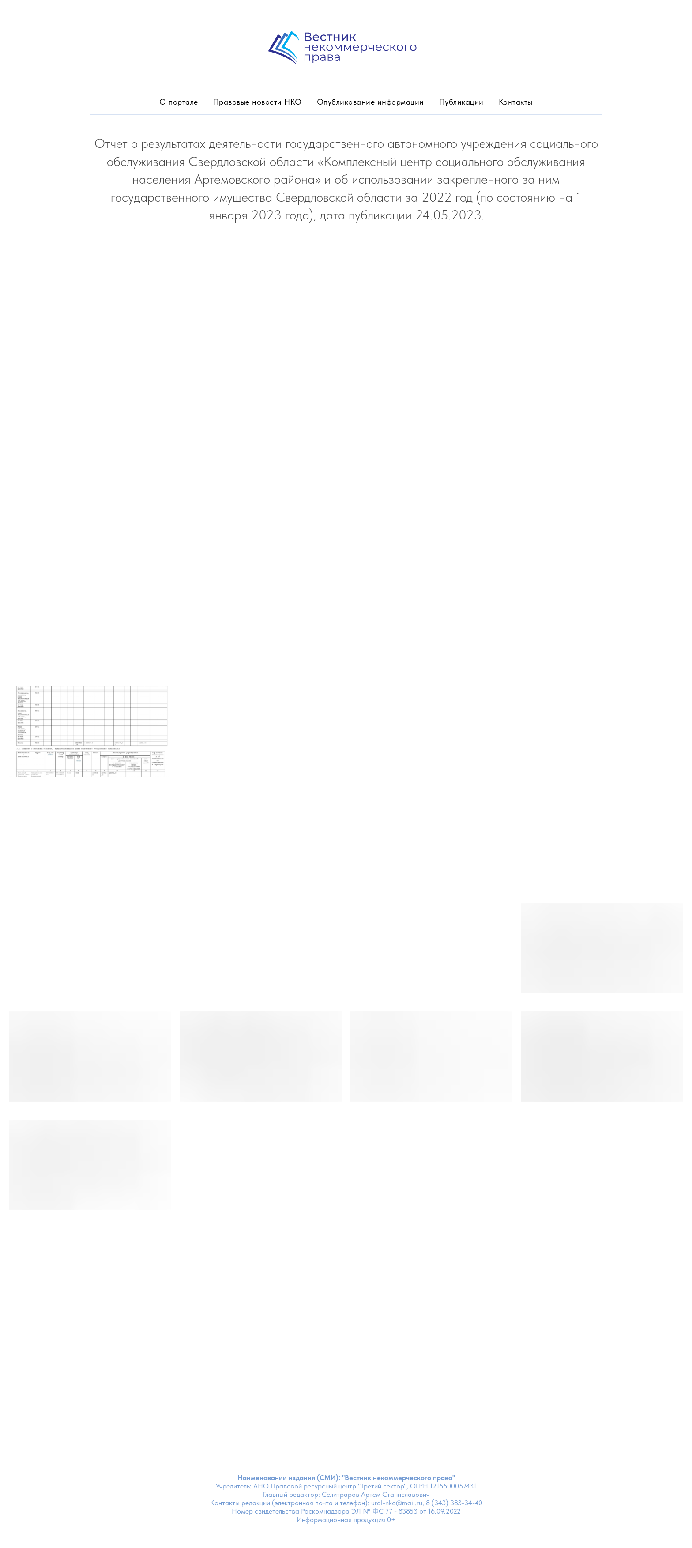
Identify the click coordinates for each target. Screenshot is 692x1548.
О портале (178, 101)
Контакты (516, 101)
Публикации (461, 101)
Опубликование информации (370, 101)
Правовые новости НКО (257, 101)
